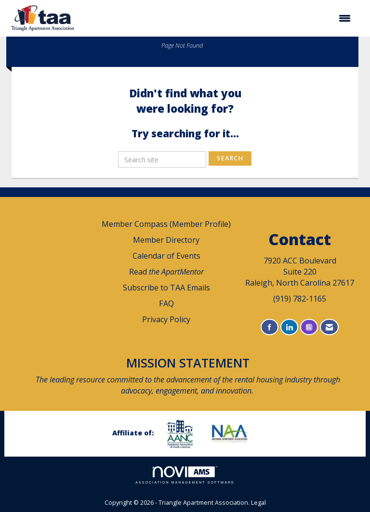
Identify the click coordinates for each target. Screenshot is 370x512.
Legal (258, 503)
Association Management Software (185, 475)
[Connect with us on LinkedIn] (289, 327)
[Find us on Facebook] (269, 327)
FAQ (166, 303)
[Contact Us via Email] (329, 327)
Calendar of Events (166, 255)
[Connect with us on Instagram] (309, 327)
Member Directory (166, 240)
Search (230, 158)
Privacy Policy (166, 319)
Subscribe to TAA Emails (166, 287)
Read (166, 271)
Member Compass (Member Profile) (166, 224)
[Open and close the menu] (219, 18)
